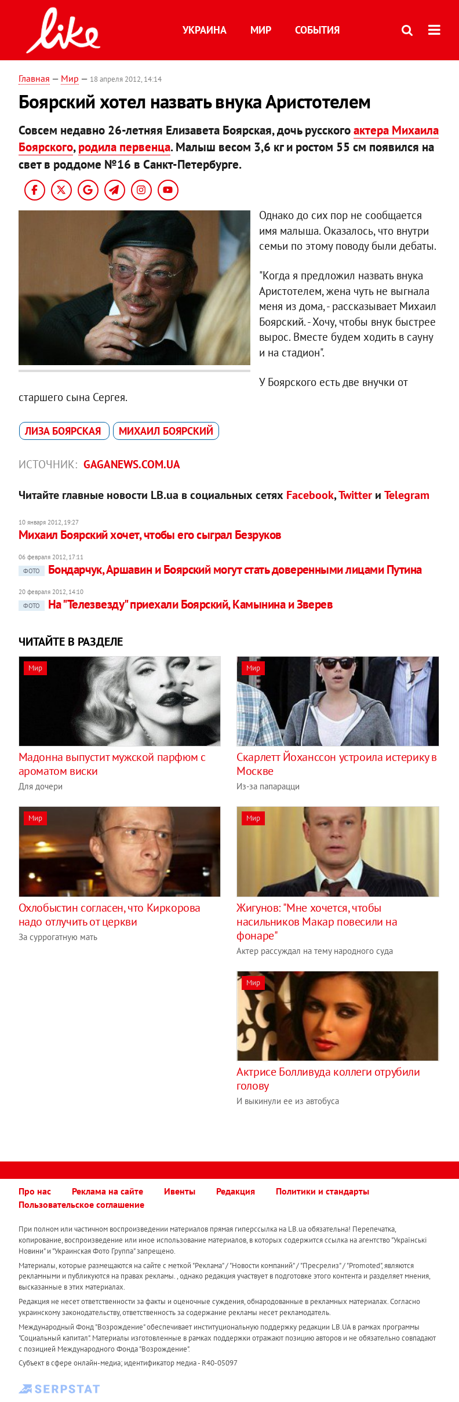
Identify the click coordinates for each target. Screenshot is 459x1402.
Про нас (35, 1191)
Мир (260, 30)
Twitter (355, 494)
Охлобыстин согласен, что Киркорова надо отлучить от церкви (110, 914)
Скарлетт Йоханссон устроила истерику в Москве (336, 763)
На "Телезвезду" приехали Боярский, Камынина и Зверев (176, 604)
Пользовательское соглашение (81, 1204)
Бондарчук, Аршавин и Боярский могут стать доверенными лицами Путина (220, 569)
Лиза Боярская (64, 431)
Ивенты (179, 1191)
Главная (34, 78)
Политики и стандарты (322, 1191)
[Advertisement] (116, 1052)
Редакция (235, 1191)
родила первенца (124, 147)
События (317, 30)
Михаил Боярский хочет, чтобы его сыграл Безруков (150, 534)
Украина (205, 30)
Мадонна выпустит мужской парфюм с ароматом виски (112, 763)
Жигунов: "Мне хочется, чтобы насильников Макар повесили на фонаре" (316, 921)
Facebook (310, 494)
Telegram (406, 494)
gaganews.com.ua (131, 464)
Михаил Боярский (166, 431)
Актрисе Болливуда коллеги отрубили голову (328, 1078)
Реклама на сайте (107, 1191)
